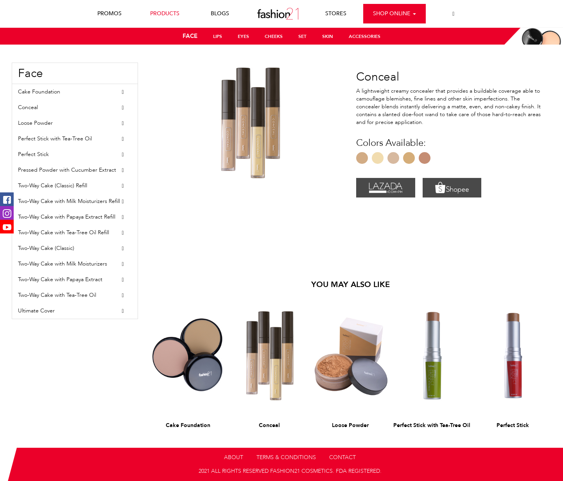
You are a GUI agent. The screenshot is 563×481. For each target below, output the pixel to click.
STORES (335, 13)
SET (302, 36)
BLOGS (220, 13)
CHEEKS (274, 36)
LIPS (217, 36)
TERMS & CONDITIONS (286, 457)
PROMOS (109, 13)
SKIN (327, 36)
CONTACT (342, 457)
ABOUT (233, 457)
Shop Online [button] (394, 13)
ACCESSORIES (364, 36)
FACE (190, 36)
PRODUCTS (164, 13)
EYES (243, 36)
